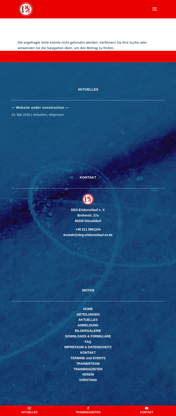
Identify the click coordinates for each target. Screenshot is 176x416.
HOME (88, 309)
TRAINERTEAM (88, 363)
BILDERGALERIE (88, 331)
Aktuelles (40, 115)
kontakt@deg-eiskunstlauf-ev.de (88, 235)
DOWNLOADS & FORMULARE (88, 336)
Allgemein (56, 115)
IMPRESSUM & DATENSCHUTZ (88, 347)
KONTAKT (88, 352)
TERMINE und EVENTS (88, 358)
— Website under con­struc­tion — (40, 107)
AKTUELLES (88, 320)
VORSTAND (88, 380)
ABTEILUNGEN (87, 314)
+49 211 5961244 (87, 229)
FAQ (88, 342)
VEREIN (88, 374)
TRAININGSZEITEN (88, 369)
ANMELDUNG (88, 325)
